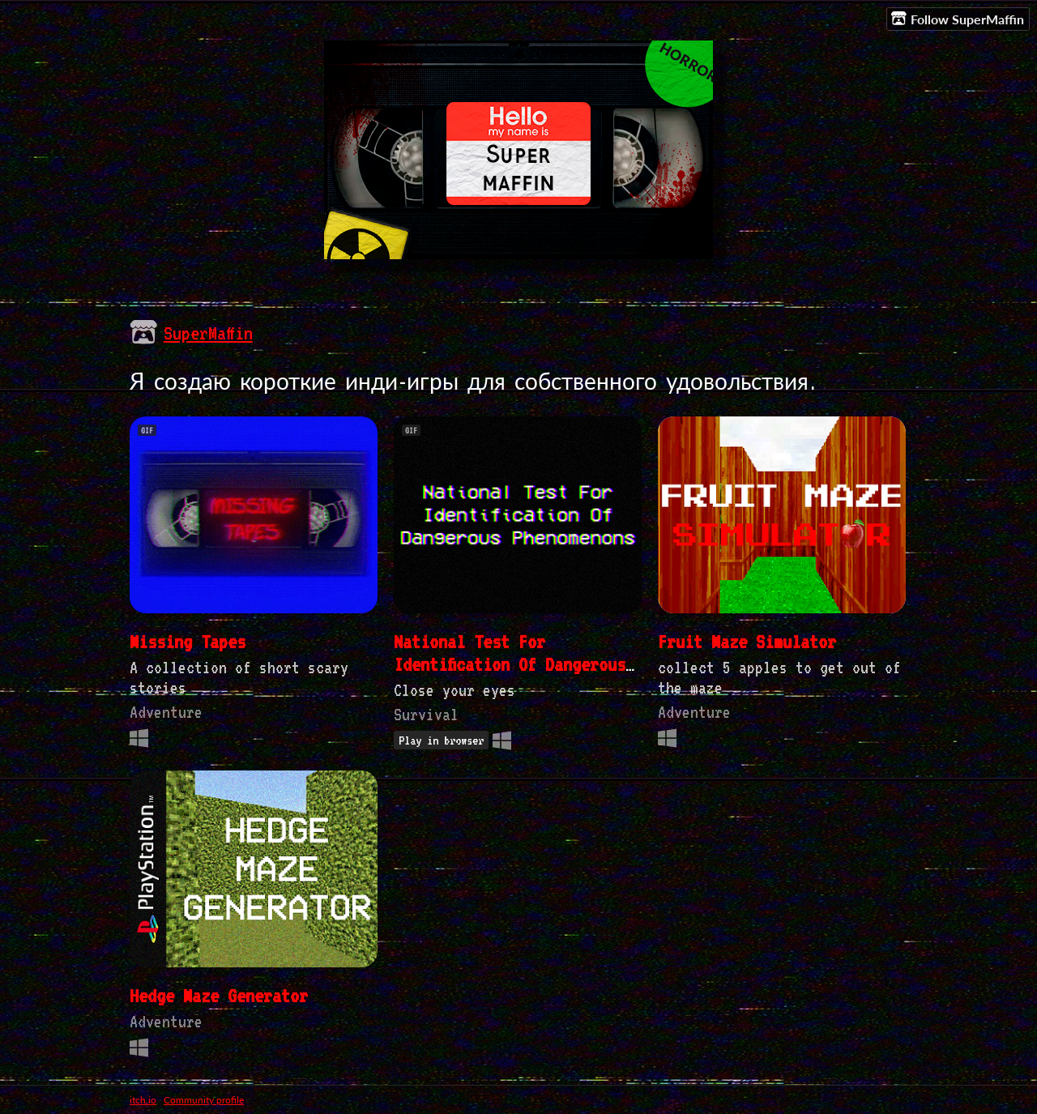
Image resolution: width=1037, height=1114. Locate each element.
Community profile (204, 1100)
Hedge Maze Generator (219, 995)
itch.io (143, 1100)
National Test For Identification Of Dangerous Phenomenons (509, 664)
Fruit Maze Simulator (747, 641)
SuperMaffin (208, 333)
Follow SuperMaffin (957, 19)
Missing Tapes (187, 641)
